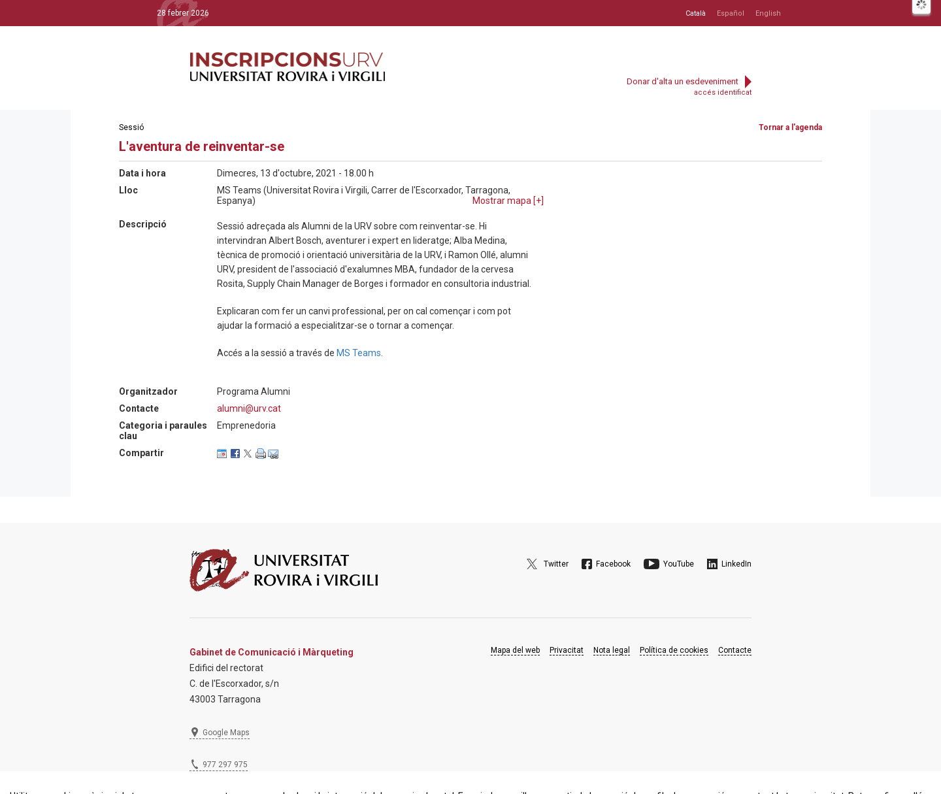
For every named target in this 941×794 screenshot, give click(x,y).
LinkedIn (736, 564)
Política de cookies (674, 650)
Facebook (613, 564)
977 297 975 (225, 764)
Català (695, 13)
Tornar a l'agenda (790, 127)
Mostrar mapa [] (508, 200)
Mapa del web (515, 650)
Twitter (556, 564)
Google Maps (226, 732)
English (768, 13)
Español (730, 13)
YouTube (678, 564)
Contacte (734, 650)
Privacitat (567, 650)
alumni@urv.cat (249, 408)
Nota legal (611, 650)
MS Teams (359, 353)
